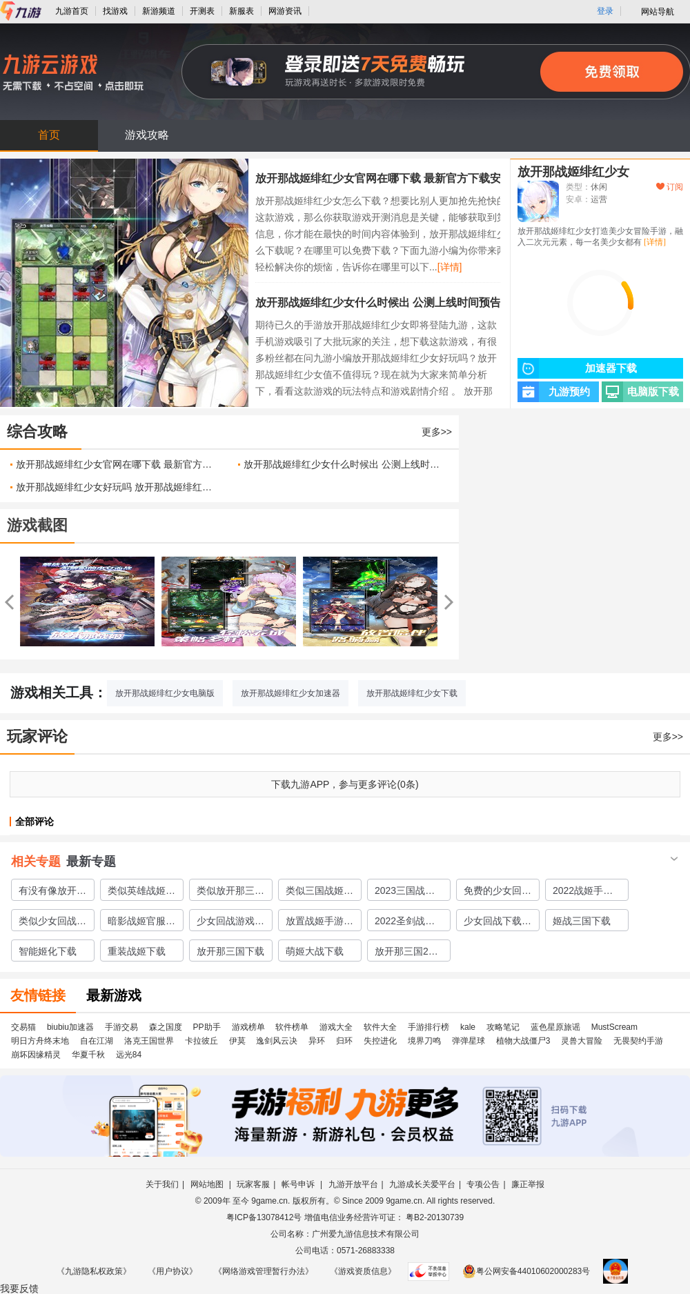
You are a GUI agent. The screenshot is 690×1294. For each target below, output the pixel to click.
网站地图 (208, 1184)
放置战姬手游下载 (319, 922)
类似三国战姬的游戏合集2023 (319, 892)
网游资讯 (285, 11)
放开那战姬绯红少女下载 (411, 693)
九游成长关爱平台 (422, 1184)
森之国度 (165, 1027)
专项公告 (483, 1184)
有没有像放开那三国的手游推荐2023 (52, 892)
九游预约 (554, 391)
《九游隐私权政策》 (94, 1271)
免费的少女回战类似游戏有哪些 (497, 892)
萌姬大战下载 (315, 951)
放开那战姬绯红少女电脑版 (165, 693)
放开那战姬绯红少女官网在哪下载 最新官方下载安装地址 (394, 178)
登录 (605, 11)
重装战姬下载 (137, 951)
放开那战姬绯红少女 (573, 172)
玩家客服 (253, 1184)
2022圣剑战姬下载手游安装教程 (408, 922)
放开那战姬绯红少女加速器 (290, 693)
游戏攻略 (147, 135)
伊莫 (237, 1041)
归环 (344, 1041)
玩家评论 (37, 736)
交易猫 (23, 1027)
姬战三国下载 (582, 920)
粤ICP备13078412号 (264, 1217)
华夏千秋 (88, 1055)
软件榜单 (291, 1027)
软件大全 (380, 1027)
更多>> (437, 431)
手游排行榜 (428, 1027)
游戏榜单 (248, 1027)
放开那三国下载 (230, 951)
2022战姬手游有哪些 (583, 892)
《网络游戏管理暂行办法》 (263, 1271)
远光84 (128, 1055)
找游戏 (115, 11)
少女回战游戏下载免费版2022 (230, 922)
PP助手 (207, 1027)
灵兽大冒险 (581, 1041)
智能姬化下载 (48, 951)
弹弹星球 (468, 1041)
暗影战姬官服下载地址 (141, 922)
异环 (316, 1041)
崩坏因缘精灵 (36, 1055)
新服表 (241, 11)
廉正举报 (527, 1184)
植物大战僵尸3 (523, 1041)
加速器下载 (577, 368)
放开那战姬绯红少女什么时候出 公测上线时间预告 (378, 302)
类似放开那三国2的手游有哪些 (230, 892)
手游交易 (121, 1027)
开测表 (202, 11)
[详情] (449, 266)
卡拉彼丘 (201, 1041)
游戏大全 (336, 1027)
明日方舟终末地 (40, 1041)
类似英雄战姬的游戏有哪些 (141, 892)
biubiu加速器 (70, 1027)
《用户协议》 (172, 1271)
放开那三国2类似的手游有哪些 (408, 953)
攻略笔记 (503, 1027)
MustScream (614, 1027)
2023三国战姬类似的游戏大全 (408, 892)
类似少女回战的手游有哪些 (52, 922)
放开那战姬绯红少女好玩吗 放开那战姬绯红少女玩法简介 (116, 486)
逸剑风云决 (276, 1041)
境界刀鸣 (424, 1041)
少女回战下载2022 (493, 922)
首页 (49, 135)
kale (467, 1027)
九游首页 (71, 11)
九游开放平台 (353, 1184)
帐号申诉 (299, 1184)
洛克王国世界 (149, 1041)
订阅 (669, 187)
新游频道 (158, 11)
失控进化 (380, 1041)
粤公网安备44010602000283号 (526, 1271)
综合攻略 (37, 431)
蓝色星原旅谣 (555, 1027)
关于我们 (162, 1184)
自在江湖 (96, 1041)
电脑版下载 (640, 391)
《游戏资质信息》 (363, 1271)
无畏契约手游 (638, 1041)
